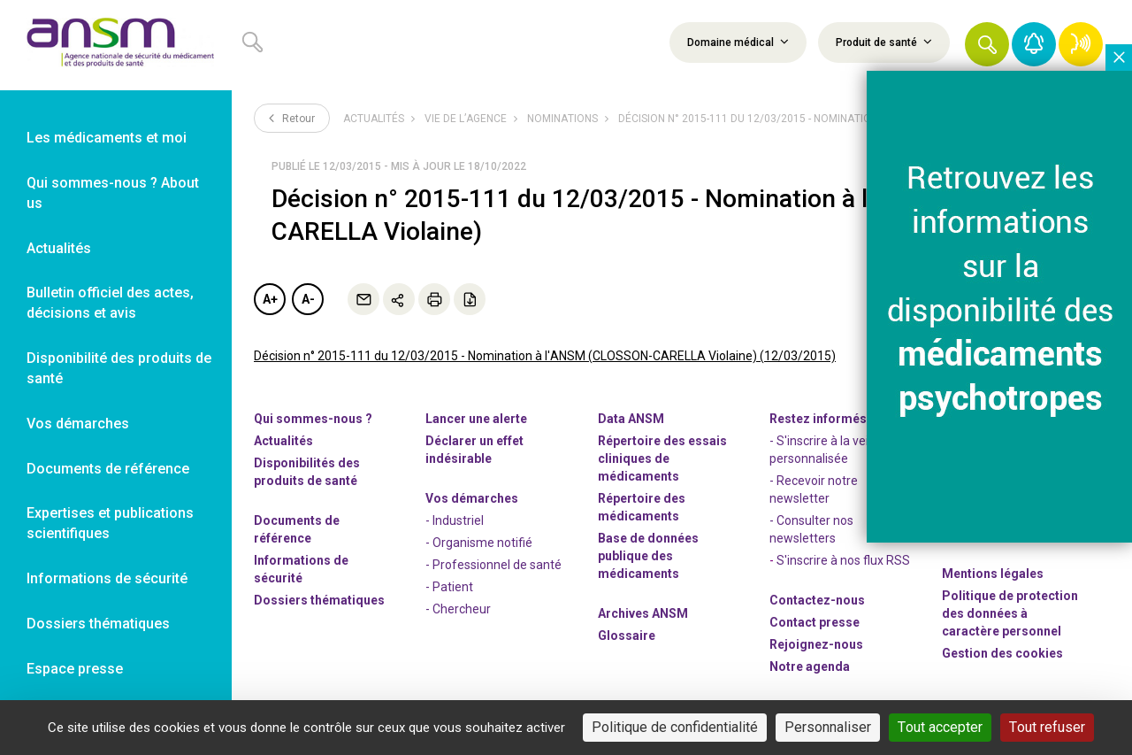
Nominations (562, 118)
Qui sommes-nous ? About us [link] (113, 193)
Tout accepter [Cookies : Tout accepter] (940, 727)
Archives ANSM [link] (643, 613)
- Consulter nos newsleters (811, 529)
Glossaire (626, 635)
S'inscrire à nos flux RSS (843, 560)
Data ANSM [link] (631, 419)
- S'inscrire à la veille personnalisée (825, 450)
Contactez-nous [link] (817, 600)
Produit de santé (884, 42)
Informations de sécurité (301, 569)
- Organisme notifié (478, 542)
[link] (116, 45)
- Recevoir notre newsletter (813, 489)
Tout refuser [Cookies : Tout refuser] (1047, 727)
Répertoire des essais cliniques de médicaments (662, 458)
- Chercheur (458, 609)
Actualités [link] (59, 248)
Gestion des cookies (1002, 653)
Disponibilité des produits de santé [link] (119, 368)
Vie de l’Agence (465, 118)
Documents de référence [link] (108, 468)
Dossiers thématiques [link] (98, 623)
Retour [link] (292, 118)
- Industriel (454, 520)
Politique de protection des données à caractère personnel (1010, 613)
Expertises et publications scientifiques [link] (110, 523)
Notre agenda (809, 666)
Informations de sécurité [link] (107, 578)
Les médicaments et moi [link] (107, 137)
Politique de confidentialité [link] (675, 727)
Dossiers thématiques (319, 600)
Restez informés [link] (818, 419)
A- (308, 299)
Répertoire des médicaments (641, 507)
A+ (270, 299)
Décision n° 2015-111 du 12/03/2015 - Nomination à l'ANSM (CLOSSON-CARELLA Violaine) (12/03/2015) (545, 356)
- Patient (449, 587)
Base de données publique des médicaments (648, 556)
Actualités (373, 118)
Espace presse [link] (75, 668)
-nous (816, 644)
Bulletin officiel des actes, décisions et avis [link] (110, 302)
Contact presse (814, 622)
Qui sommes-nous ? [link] (313, 419)
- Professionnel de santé (493, 565)
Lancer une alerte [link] (476, 419)
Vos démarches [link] (78, 423)
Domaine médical (738, 42)
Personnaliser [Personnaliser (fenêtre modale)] (827, 727)
